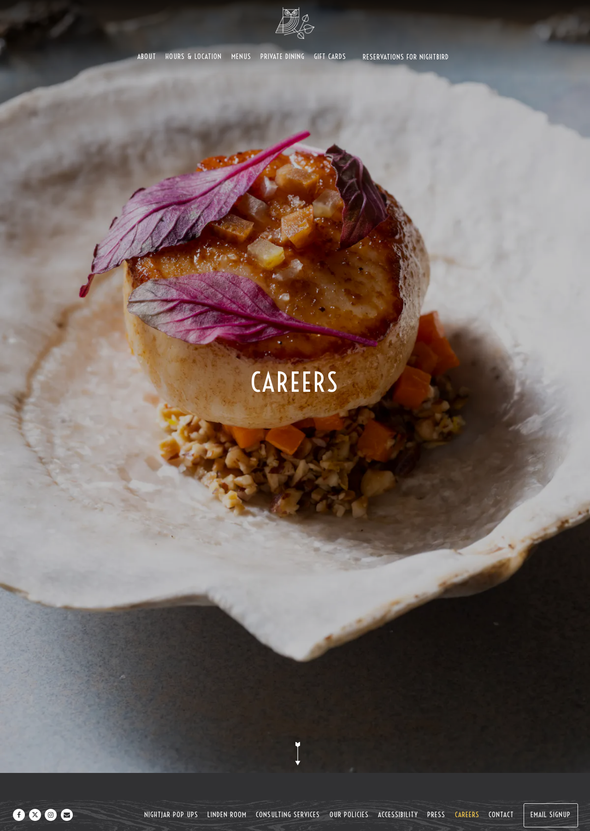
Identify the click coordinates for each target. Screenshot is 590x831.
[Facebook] (19, 815)
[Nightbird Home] (295, 22)
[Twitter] (35, 815)
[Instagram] (51, 815)
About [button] (146, 56)
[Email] (67, 815)
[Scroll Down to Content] (295, 753)
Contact (501, 814)
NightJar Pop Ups (171, 814)
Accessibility (398, 814)
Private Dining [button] (282, 56)
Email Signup (551, 814)
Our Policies (349, 814)
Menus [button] (241, 56)
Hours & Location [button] (193, 56)
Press (436, 814)
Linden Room (227, 814)
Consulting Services (288, 814)
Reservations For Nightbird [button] (406, 57)
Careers (467, 814)
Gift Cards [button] (330, 56)
